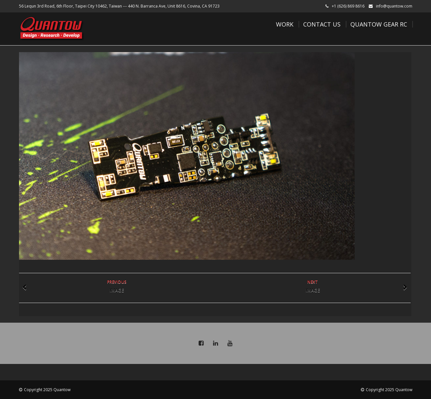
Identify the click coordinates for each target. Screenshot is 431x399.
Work (284, 24)
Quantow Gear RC (378, 24)
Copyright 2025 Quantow (47, 389)
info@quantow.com (394, 6)
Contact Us (322, 24)
